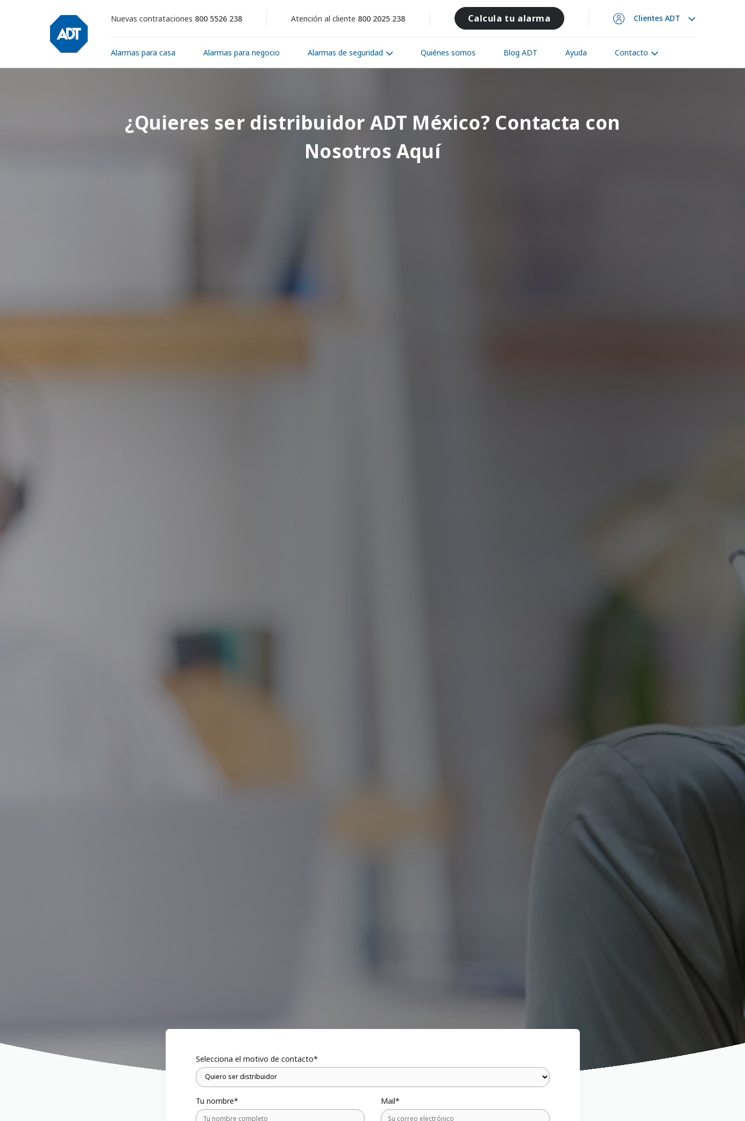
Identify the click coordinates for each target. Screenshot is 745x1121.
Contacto (631, 52)
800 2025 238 (381, 18)
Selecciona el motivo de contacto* (257, 1058)
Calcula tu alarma (509, 18)
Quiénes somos (448, 52)
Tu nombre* (217, 1100)
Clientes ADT (657, 18)
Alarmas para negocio (241, 52)
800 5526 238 (218, 18)
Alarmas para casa (143, 52)
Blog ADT (520, 52)
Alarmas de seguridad (345, 52)
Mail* (390, 1100)
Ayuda (576, 52)
